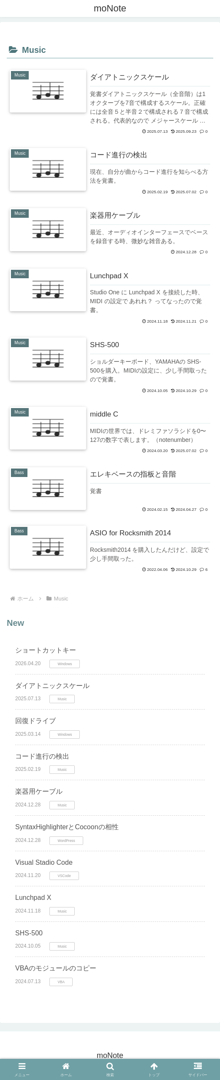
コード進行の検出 (42, 756)
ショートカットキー (45, 650)
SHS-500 (29, 933)
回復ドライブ (35, 720)
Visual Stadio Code (44, 862)
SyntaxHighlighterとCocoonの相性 (67, 827)
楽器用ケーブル (38, 791)
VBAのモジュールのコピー (55, 968)
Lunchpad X (33, 897)
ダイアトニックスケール (52, 685)
